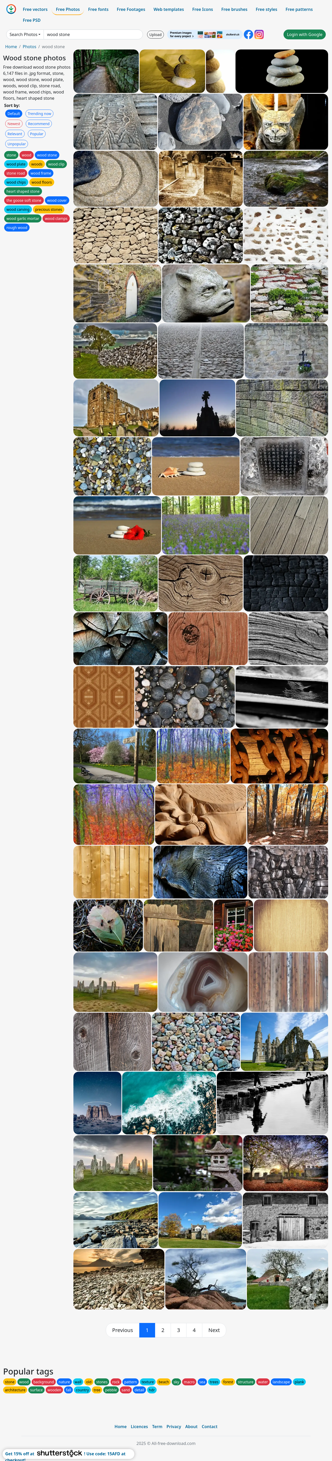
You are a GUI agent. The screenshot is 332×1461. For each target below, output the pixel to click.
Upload (155, 34)
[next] (214, 1330)
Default (14, 113)
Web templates (169, 9)
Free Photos (68, 9)
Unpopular (17, 143)
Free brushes (234, 9)
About (191, 1426)
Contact (210, 1426)
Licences (139, 1426)
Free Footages (131, 9)
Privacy (174, 1426)
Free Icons (202, 9)
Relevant (15, 133)
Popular (36, 133)
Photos (29, 46)
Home (11, 46)
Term (157, 1426)
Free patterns (299, 9)
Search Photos (23, 34)
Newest (14, 123)
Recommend (39, 123)
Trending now (39, 113)
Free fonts (98, 9)
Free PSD (31, 20)
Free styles (266, 9)
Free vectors (35, 9)
